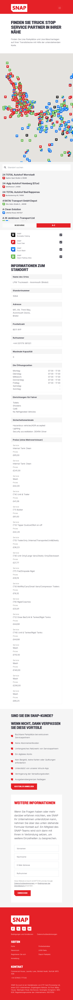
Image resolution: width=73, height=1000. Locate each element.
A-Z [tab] (53, 225)
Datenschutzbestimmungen (24, 883)
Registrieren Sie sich (18, 954)
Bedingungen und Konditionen (22, 934)
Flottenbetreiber (44, 946)
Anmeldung (15, 958)
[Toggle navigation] (59, 8)
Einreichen (22, 893)
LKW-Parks (42, 950)
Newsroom (15, 950)
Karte (13, 946)
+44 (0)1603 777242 (19, 978)
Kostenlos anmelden (24, 786)
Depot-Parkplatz (44, 954)
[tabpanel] (36, 192)
